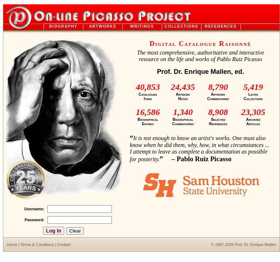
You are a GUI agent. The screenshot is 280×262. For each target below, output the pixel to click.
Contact (64, 244)
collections (181, 26)
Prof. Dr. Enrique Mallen (255, 244)
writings (142, 26)
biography (63, 26)
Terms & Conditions (37, 244)
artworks (102, 26)
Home (12, 244)
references (221, 26)
